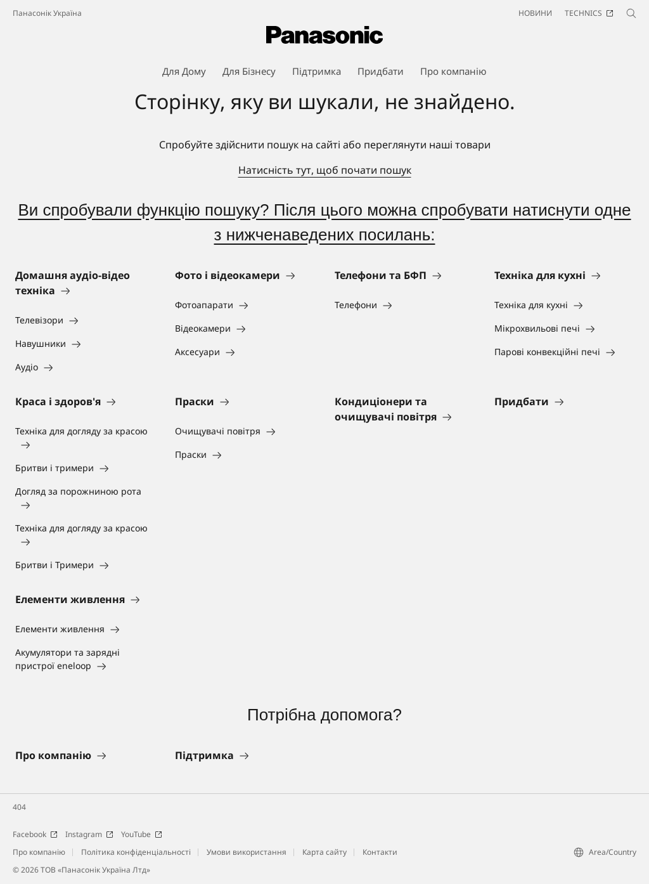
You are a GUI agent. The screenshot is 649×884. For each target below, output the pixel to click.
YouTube (141, 834)
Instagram (89, 834)
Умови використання (246, 852)
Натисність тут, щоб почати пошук (324, 170)
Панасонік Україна (47, 13)
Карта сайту (324, 852)
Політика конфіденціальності (136, 852)
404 (19, 807)
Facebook (35, 834)
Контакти (380, 852)
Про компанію (39, 852)
